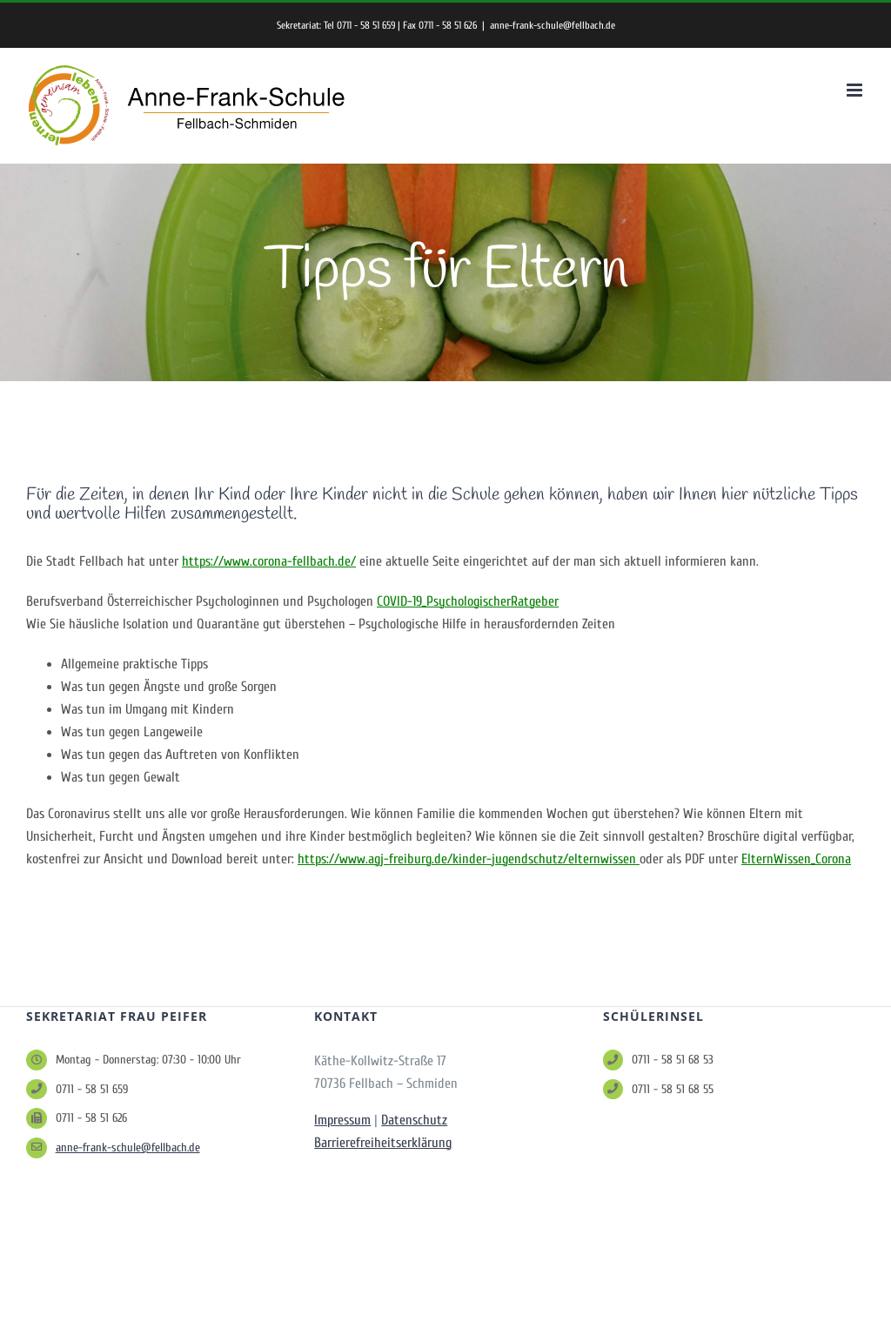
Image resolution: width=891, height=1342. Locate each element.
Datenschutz (414, 1120)
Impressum (342, 1120)
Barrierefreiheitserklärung (383, 1143)
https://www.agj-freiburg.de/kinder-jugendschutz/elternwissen (469, 859)
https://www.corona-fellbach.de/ (269, 561)
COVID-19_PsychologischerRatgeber (468, 601)
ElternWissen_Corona (796, 859)
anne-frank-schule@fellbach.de (552, 25)
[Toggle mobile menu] (856, 90)
